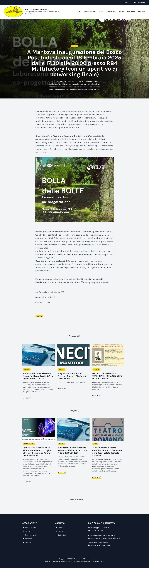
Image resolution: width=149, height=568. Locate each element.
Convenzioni (111, 12)
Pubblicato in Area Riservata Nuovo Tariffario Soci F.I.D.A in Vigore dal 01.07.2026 (38, 376)
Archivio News (76, 499)
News (100, 12)
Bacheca (74, 46)
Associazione (90, 12)
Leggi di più (27, 398)
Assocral (28, 539)
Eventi (121, 12)
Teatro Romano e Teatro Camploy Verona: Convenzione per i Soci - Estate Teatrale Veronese (107, 451)
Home (79, 12)
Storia (27, 531)
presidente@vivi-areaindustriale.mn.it (104, 538)
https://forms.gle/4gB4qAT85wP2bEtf (93, 282)
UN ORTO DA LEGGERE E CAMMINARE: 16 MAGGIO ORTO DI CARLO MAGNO (107, 376)
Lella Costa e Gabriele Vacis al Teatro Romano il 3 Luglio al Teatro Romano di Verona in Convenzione (37, 451)
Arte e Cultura (29, 444)
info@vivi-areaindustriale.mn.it (101, 535)
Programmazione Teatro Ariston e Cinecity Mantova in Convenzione (72, 376)
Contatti (141, 12)
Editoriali (131, 12)
